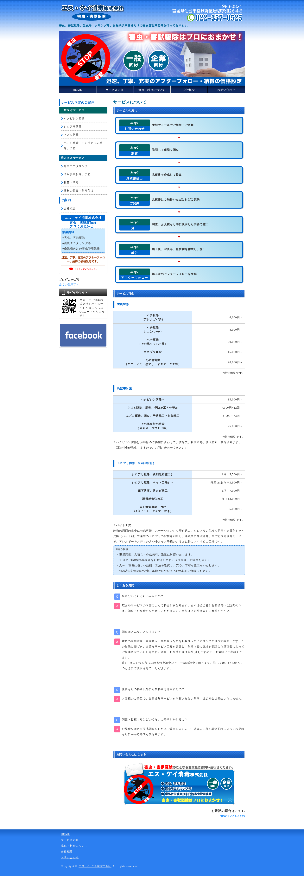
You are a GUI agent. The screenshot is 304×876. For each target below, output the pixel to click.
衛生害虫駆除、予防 (77, 174)
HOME (77, 89)
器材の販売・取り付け (79, 190)
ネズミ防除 (71, 134)
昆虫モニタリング (76, 166)
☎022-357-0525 (232, 816)
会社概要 (189, 89)
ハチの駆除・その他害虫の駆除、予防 (83, 145)
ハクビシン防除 (74, 118)
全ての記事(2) (68, 284)
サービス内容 (115, 89)
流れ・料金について (151, 89)
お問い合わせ (226, 89)
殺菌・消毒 (71, 182)
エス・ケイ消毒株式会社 (95, 866)
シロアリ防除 (73, 126)
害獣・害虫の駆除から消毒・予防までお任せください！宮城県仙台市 (93, 12)
